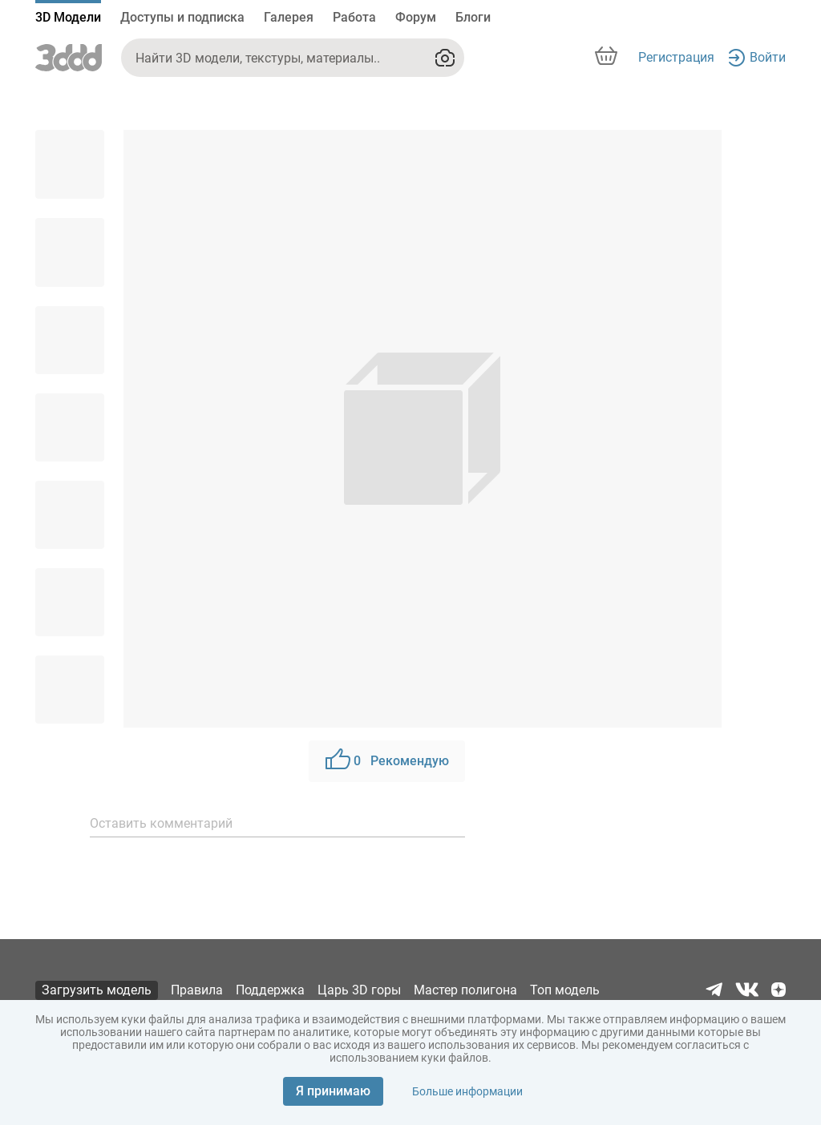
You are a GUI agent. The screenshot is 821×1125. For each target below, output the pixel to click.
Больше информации (467, 1091)
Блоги (473, 17)
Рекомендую (387, 761)
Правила (197, 990)
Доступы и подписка (182, 17)
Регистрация (676, 57)
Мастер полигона (465, 990)
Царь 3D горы (359, 990)
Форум (415, 17)
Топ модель (565, 990)
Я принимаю (333, 1091)
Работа (354, 17)
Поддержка (270, 990)
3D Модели (68, 17)
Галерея (288, 17)
